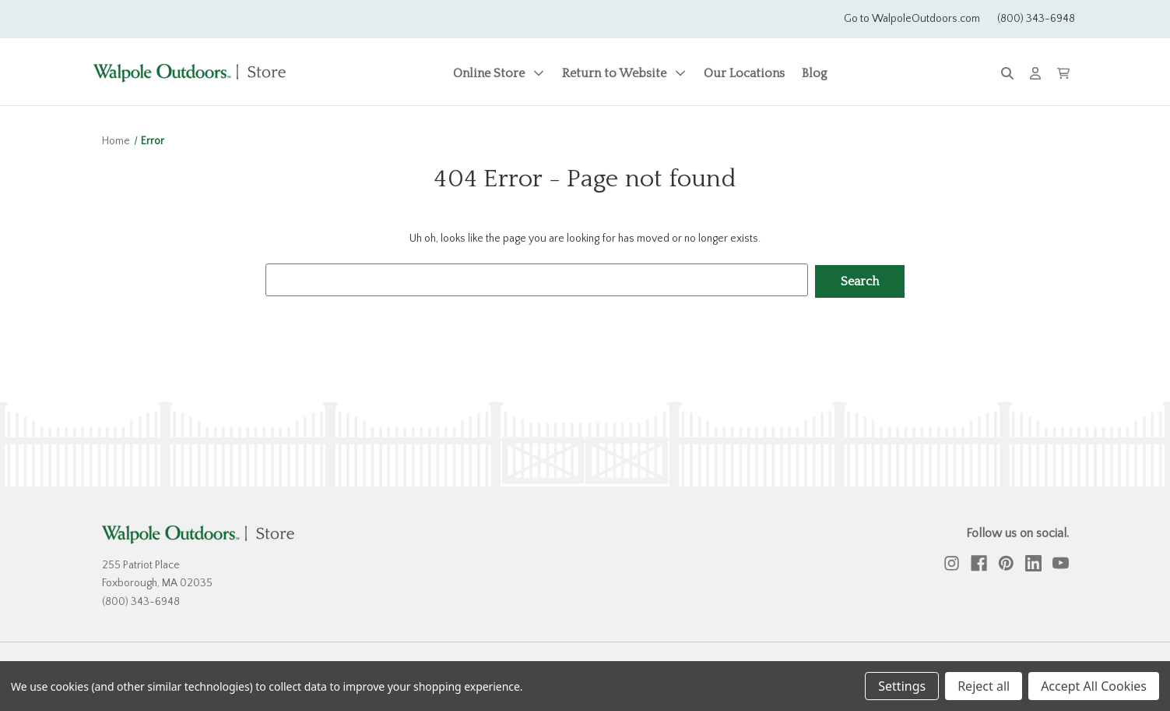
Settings (902, 686)
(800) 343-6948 (1036, 18)
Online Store (499, 73)
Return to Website (624, 73)
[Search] (1007, 74)
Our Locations (744, 73)
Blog (814, 73)
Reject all (983, 686)
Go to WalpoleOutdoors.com (912, 18)
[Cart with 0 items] (1063, 73)
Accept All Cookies (1094, 686)
